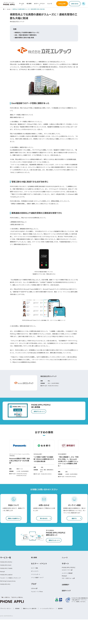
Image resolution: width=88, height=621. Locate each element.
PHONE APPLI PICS (6, 587)
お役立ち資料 (62, 3)
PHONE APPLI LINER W (7, 577)
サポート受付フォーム (68, 580)
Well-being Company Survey (8, 583)
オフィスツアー (35, 572)
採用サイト (66, 592)
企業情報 (65, 586)
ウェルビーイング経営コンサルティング (11, 580)
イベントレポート (36, 576)
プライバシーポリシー (6, 610)
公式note (33, 590)
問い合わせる (44, 519)
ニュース (49, 3)
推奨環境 (60, 610)
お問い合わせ (74, 3)
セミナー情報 (35, 569)
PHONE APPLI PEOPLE (7, 563)
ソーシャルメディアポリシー (47, 610)
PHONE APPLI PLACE (6, 566)
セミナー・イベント (39, 3)
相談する (74, 519)
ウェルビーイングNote (37, 594)
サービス (21, 3)
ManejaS (2, 573)
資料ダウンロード (55, 541)
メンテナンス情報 (67, 574)
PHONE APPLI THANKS (7, 570)
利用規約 (17, 610)
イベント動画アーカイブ (38, 579)
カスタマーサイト (67, 571)
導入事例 (29, 3)
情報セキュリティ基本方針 (29, 610)
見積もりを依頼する (13, 519)
